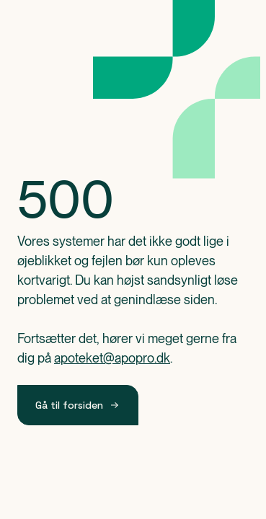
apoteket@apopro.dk (112, 357)
